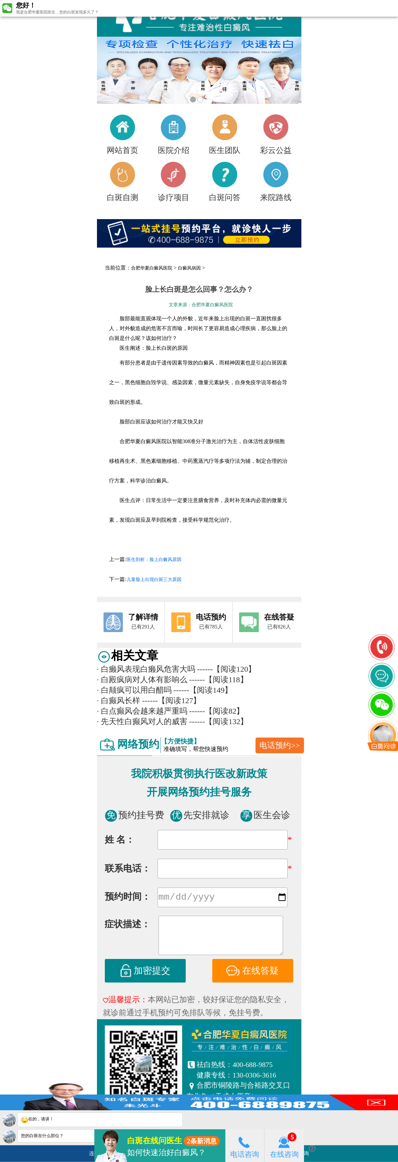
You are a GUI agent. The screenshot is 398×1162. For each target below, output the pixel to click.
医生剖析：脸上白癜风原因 (153, 559)
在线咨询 (284, 1145)
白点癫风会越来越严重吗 (142, 711)
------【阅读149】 (203, 690)
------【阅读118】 (218, 679)
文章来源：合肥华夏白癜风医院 (201, 304)
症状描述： (127, 925)
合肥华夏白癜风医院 (151, 268)
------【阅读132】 (218, 721)
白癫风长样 (118, 700)
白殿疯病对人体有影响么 (142, 679)
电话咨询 (244, 1145)
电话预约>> (279, 745)
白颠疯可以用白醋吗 (134, 690)
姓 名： (120, 839)
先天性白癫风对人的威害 (142, 721)
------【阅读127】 (171, 700)
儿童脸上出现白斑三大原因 (153, 579)
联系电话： (128, 868)
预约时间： (128, 898)
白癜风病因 (189, 268)
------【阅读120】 (226, 669)
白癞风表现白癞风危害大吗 (146, 669)
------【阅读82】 (216, 711)
